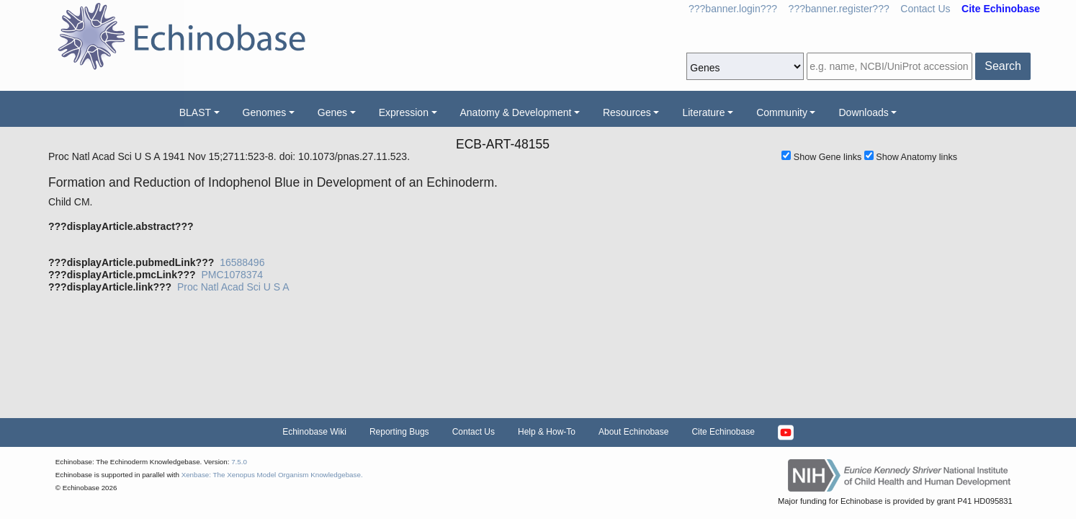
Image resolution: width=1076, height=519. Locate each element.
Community (781, 112)
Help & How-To (546, 432)
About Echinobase (633, 432)
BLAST (195, 112)
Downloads (863, 112)
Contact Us (925, 8)
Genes (332, 112)
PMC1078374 (232, 274)
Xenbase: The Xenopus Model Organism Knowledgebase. (272, 475)
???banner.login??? (733, 8)
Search (1003, 66)
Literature (703, 112)
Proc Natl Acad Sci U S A (233, 287)
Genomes (265, 112)
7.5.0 (239, 462)
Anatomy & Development (516, 112)
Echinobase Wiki (314, 432)
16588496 (242, 262)
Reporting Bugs (399, 432)
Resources (627, 112)
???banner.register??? (839, 8)
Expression (404, 112)
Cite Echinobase (722, 432)
